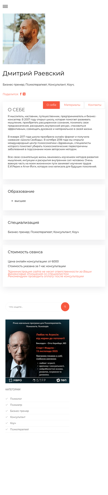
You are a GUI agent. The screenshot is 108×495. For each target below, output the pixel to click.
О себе (51, 105)
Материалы (72, 105)
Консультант (15, 417)
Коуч (10, 423)
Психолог (13, 398)
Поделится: (11, 94)
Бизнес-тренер (17, 410)
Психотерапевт (17, 429)
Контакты (94, 105)
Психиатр (13, 404)
